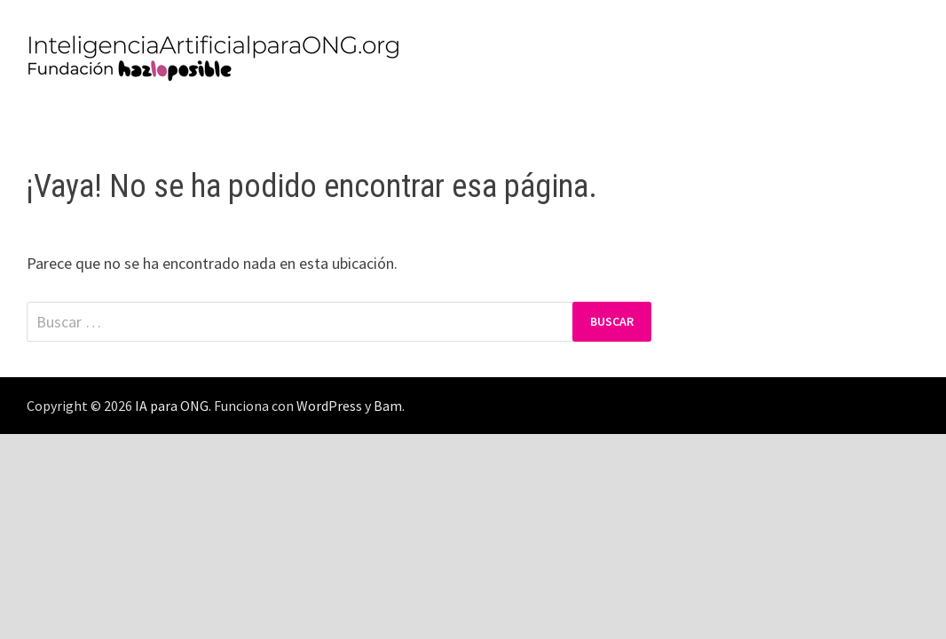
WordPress (329, 405)
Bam (388, 405)
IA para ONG (172, 405)
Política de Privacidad (116, 119)
